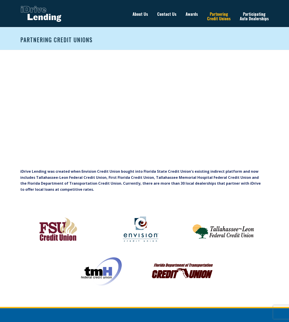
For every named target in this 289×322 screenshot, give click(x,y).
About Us (140, 14)
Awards (192, 14)
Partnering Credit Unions (219, 16)
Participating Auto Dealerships (254, 16)
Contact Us (166, 14)
